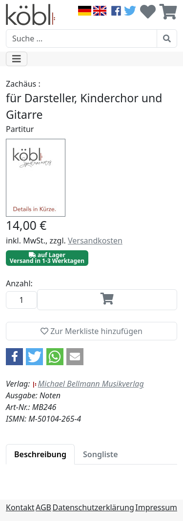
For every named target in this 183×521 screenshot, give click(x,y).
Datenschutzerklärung (93, 507)
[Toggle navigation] (16, 59)
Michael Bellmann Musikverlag (88, 383)
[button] (14, 356)
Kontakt (20, 507)
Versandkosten (95, 240)
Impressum (156, 507)
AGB (43, 507)
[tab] (40, 454)
